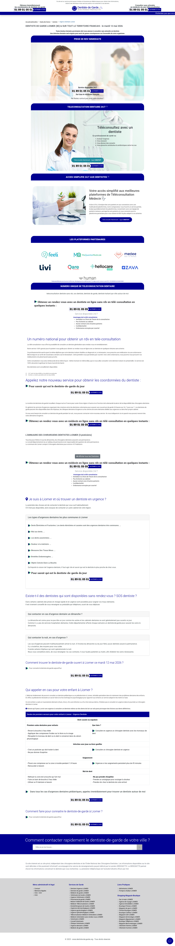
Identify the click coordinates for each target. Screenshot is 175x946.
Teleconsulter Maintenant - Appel (87, 160)
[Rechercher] (139, 847)
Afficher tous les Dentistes (87, 456)
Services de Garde (76, 885)
